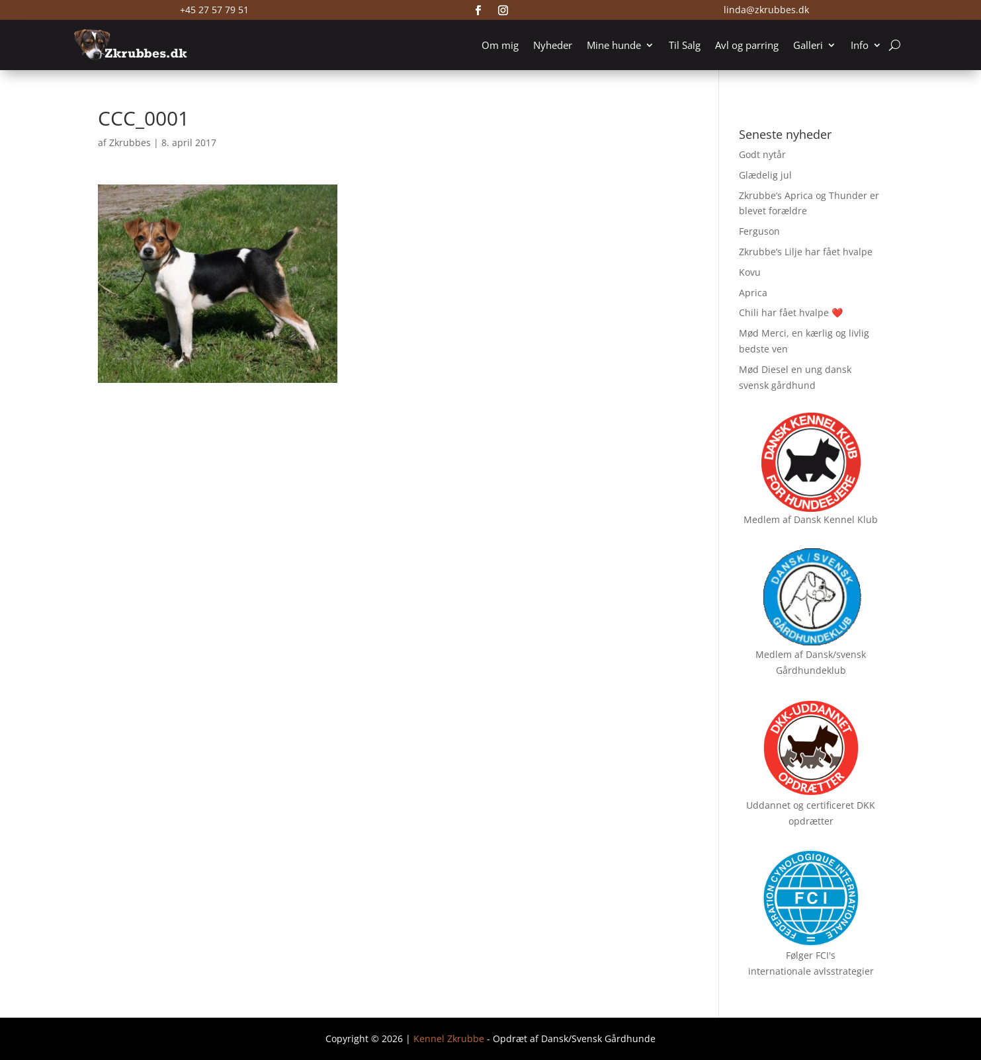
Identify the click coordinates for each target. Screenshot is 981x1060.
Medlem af (767, 519)
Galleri (808, 45)
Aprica (753, 292)
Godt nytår (762, 154)
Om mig (500, 45)
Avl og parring (747, 45)
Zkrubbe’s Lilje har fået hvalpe (806, 251)
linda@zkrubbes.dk (766, 9)
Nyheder (552, 45)
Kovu (750, 272)
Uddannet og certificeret (800, 805)
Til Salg (685, 45)
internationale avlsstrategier (811, 971)
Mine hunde (614, 45)
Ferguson (759, 231)
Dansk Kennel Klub (836, 519)
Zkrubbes (130, 142)
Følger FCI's (810, 955)
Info (860, 45)
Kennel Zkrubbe (448, 1038)
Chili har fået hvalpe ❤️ (791, 312)
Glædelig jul (765, 175)
